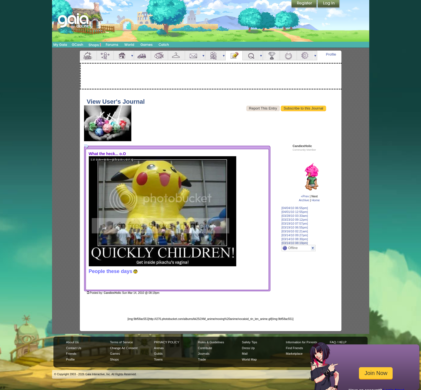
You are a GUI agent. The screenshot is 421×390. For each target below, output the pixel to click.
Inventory (176, 55)
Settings (305, 55)
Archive (304, 200)
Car (142, 55)
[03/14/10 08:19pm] (295, 243)
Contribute (205, 348)
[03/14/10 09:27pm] (295, 235)
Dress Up (248, 348)
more (132, 55)
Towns (158, 359)
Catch (164, 44)
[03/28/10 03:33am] (295, 215)
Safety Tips (249, 342)
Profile (331, 54)
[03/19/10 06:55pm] (295, 227)
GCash (77, 44)
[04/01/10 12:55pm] (295, 211)
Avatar (105, 55)
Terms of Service (121, 342)
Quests (251, 55)
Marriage (288, 55)
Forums (112, 44)
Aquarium (159, 55)
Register (304, 4)
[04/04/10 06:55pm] (295, 208)
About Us (72, 342)
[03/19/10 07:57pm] (295, 223)
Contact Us (73, 348)
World (129, 44)
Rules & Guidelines (211, 342)
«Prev (305, 196)
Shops (94, 45)
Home (316, 200)
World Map (249, 359)
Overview (88, 55)
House (122, 55)
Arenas (159, 348)
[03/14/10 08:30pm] (295, 239)
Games (147, 44)
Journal (234, 55)
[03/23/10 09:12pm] (295, 219)
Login (328, 4)
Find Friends (294, 348)
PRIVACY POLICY (166, 342)
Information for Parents (301, 342)
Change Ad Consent (123, 348)
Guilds (158, 353)
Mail (193, 55)
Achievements (271, 55)
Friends (213, 55)
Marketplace (294, 353)
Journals (204, 353)
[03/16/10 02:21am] (295, 231)
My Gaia (60, 44)
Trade (202, 359)
